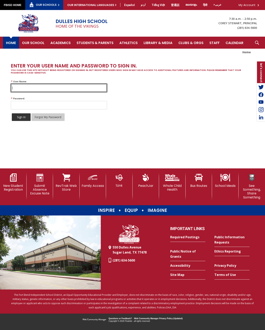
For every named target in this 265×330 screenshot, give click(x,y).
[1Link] (119, 180)
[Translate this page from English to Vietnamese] (158, 5)
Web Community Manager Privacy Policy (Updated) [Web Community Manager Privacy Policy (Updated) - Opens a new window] (158, 318)
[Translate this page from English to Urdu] (143, 4)
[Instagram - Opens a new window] (261, 109)
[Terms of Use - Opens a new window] (232, 275)
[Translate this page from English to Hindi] (205, 5)
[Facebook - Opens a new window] (261, 94)
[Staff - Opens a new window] (214, 43)
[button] (257, 43)
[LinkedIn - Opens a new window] (261, 117)
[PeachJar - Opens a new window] (146, 181)
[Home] (11, 43)
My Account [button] (247, 5)
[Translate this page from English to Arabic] (217, 4)
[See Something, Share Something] (252, 186)
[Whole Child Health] (172, 182)
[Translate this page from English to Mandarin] (175, 5)
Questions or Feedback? (120, 318)
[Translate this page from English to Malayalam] (191, 4)
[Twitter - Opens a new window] (261, 87)
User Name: (19, 81)
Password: (18, 98)
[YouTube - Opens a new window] (261, 102)
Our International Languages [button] (90, 5)
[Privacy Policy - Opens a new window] (232, 265)
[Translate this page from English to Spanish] (129, 5)
